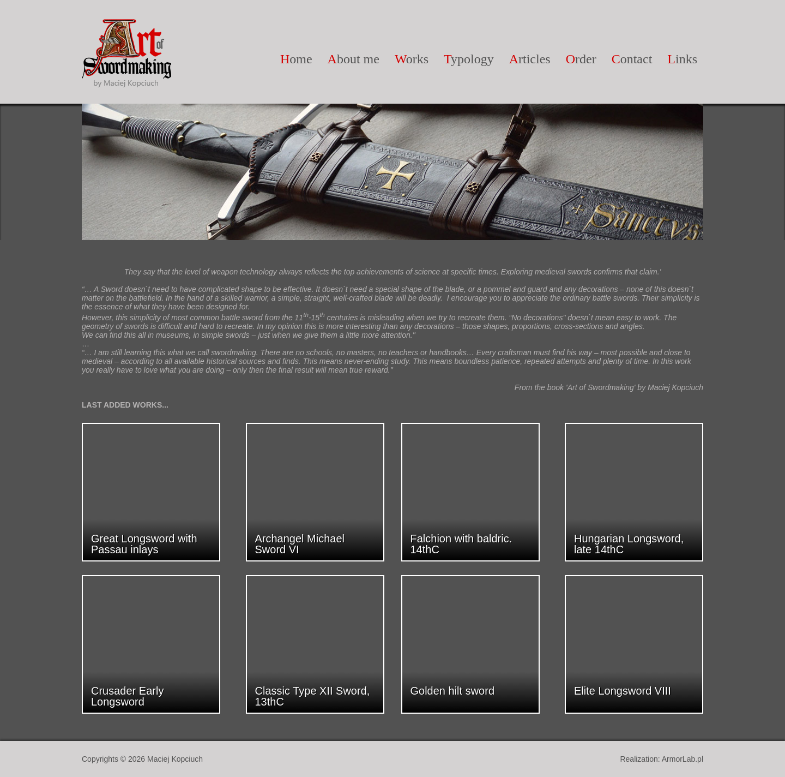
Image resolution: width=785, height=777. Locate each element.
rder (581, 59)
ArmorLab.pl (682, 759)
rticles (530, 59)
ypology (469, 59)
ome (296, 59)
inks (682, 59)
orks (411, 59)
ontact (632, 59)
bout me (353, 59)
